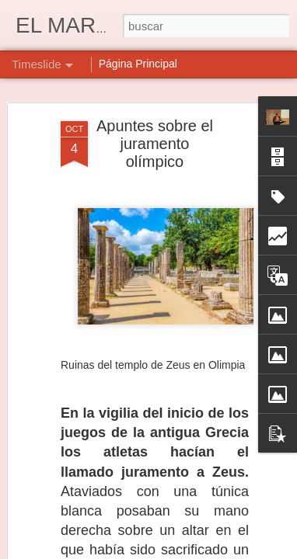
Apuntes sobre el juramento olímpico (154, 143)
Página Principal (138, 63)
